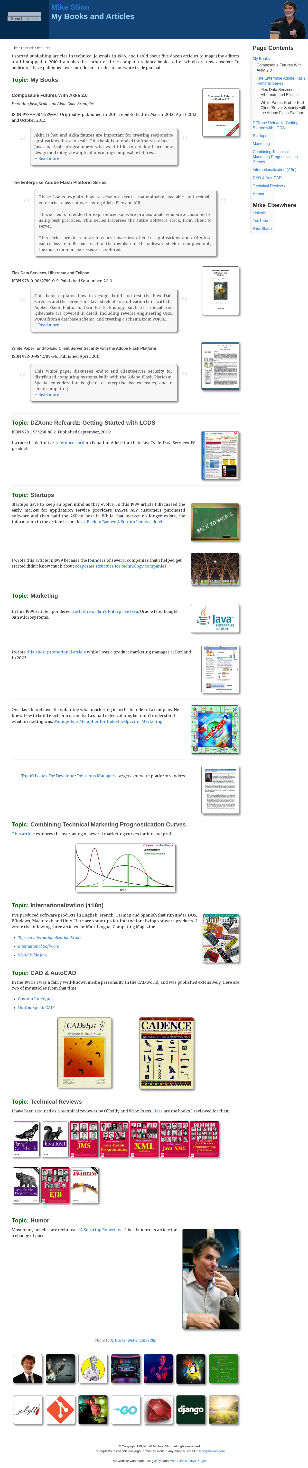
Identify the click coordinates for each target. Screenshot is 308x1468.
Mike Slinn (70, 7)
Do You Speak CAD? (36, 1007)
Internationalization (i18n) (275, 170)
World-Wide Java (32, 954)
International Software (38, 946)
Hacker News (126, 1340)
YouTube (260, 221)
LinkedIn (147, 1340)
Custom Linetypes (36, 998)
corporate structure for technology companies (121, 566)
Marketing (261, 144)
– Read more (46, 158)
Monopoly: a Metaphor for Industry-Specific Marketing (108, 721)
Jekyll (158, 1460)
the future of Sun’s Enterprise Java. (105, 611)
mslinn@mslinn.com (210, 1451)
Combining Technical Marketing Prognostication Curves (275, 157)
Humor (258, 194)
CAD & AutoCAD (267, 178)
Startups (260, 136)
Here (158, 1110)
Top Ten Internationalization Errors (49, 937)
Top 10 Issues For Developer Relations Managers (69, 775)
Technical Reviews (269, 186)
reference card (69, 442)
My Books (261, 59)
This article (23, 833)
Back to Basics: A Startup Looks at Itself (125, 521)
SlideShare (262, 229)
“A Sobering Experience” (103, 1229)
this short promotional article (56, 652)
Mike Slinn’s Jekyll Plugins (188, 1460)
